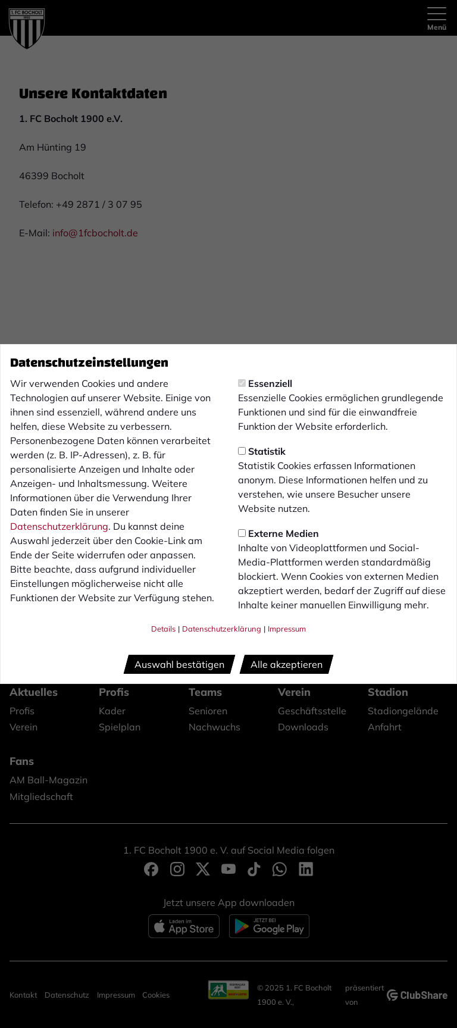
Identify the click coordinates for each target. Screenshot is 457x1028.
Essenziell (265, 383)
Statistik (262, 451)
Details (163, 628)
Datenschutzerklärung (59, 526)
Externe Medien (278, 533)
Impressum (287, 628)
